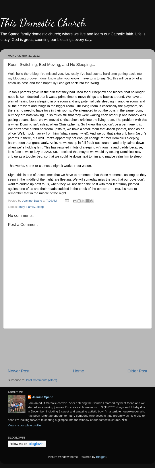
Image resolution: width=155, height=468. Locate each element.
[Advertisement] (77, 348)
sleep (40, 206)
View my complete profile (24, 425)
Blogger (101, 456)
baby (21, 206)
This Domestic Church (43, 22)
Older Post (137, 371)
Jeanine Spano (42, 397)
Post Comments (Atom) (41, 380)
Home (78, 371)
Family (30, 206)
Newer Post (18, 371)
